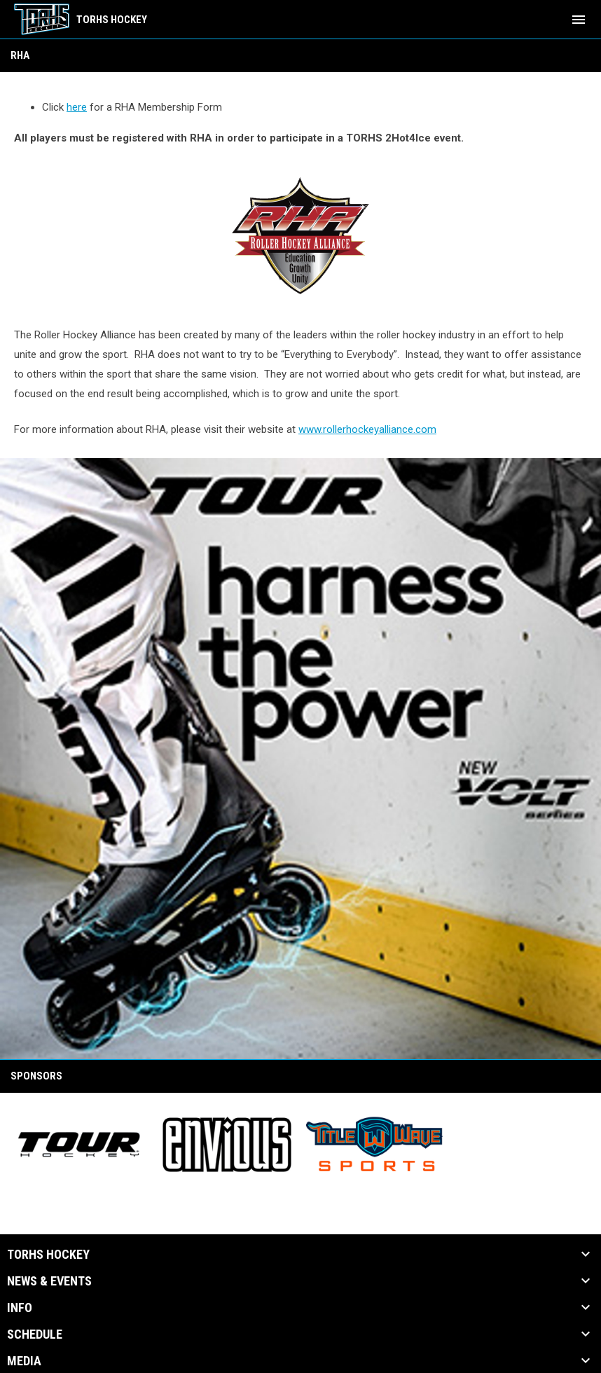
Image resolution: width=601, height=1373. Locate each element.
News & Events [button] (49, 1281)
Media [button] (24, 1361)
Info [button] (19, 1308)
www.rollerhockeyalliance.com (367, 429)
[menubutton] (578, 19)
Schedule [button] (34, 1334)
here (77, 107)
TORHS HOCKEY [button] (48, 1254)
